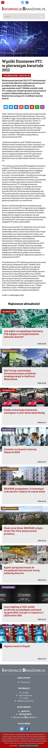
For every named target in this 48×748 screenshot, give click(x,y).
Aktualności (25, 682)
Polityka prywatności (25, 701)
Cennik (25, 698)
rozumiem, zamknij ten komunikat (28, 745)
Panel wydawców (25, 695)
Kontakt (25, 692)
